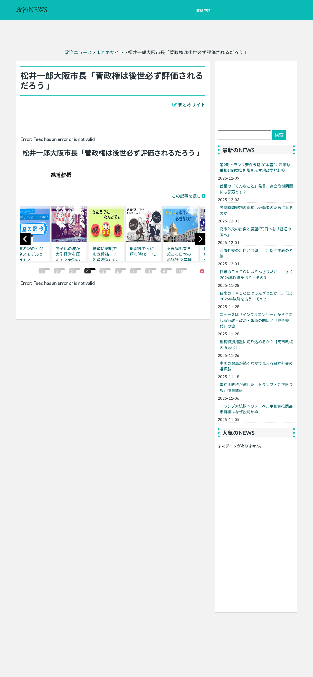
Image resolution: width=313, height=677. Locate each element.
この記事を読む (186, 195)
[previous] (25, 239)
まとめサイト (191, 104)
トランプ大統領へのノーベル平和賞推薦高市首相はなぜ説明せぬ (256, 409)
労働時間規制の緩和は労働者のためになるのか (256, 210)
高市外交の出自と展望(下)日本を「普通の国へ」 (255, 232)
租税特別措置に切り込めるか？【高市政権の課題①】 (256, 344)
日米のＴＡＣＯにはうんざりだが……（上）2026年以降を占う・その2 (256, 296)
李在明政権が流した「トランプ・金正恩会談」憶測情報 (256, 387)
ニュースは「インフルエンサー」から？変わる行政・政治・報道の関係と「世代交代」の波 (256, 320)
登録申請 (203, 10)
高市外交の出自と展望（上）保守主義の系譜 (256, 253)
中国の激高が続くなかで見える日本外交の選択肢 (256, 366)
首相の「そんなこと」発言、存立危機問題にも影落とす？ (256, 189)
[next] (200, 239)
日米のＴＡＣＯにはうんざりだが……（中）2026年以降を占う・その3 (256, 274)
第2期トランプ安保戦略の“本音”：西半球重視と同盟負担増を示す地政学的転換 (255, 167)
